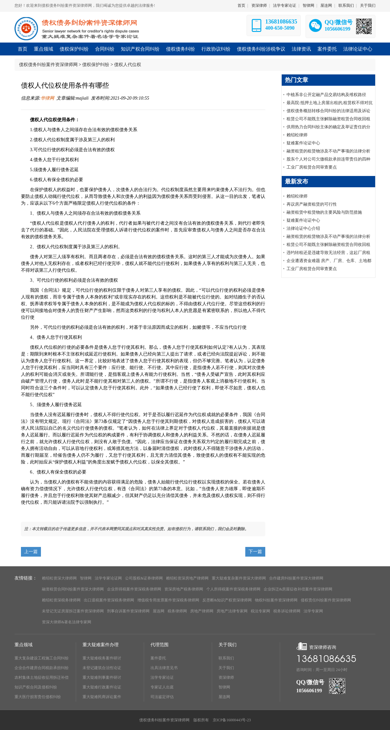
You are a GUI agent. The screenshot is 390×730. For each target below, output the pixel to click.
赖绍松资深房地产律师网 (187, 578)
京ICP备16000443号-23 (232, 720)
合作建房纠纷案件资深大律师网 (296, 578)
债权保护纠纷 (95, 64)
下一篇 (255, 551)
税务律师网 (177, 611)
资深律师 (259, 5)
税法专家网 (260, 611)
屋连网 (326, 5)
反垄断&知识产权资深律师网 (227, 600)
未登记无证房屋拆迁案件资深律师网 (73, 611)
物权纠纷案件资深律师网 (276, 600)
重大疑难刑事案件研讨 (102, 677)
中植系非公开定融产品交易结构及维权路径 (326, 94)
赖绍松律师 (297, 134)
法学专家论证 (284, 5)
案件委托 (158, 658)
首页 (241, 5)
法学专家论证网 (108, 578)
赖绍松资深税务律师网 (61, 600)
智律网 (308, 5)
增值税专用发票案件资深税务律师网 (168, 600)
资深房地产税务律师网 (183, 589)
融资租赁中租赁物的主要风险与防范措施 (324, 212)
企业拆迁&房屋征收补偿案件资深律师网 (298, 589)
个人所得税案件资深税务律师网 (233, 589)
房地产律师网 (201, 611)
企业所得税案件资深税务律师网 (134, 589)
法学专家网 (313, 611)
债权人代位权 (127, 64)
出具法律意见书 (164, 668)
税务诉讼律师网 (286, 611)
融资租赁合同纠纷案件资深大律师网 (73, 589)
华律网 (47, 98)
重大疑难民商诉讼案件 (102, 697)
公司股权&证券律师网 (144, 578)
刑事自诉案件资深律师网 (128, 611)
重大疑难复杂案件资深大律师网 (239, 578)
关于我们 (367, 5)
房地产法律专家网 (232, 611)
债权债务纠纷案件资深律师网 (48, 64)
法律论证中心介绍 (303, 228)
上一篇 (31, 551)
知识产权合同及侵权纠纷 (36, 687)
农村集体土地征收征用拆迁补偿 (42, 677)
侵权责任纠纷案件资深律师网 (326, 600)
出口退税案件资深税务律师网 (109, 600)
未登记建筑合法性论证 (102, 668)
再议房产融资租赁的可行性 (312, 204)
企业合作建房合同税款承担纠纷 (42, 668)
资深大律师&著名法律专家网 (66, 622)
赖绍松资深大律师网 (59, 578)
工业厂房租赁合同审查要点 (312, 167)
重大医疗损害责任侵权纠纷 (38, 697)
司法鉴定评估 (162, 697)
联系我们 (346, 5)
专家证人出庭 (162, 687)
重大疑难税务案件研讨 (102, 658)
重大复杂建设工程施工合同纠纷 (42, 658)
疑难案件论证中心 (303, 143)
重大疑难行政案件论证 (102, 687)
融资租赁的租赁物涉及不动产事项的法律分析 (328, 151)
